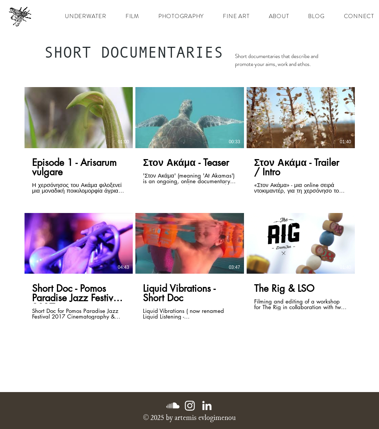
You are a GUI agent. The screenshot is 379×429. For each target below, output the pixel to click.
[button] (132, 16)
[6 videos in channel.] (189, 203)
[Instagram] (189, 405)
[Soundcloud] (173, 405)
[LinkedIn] (206, 405)
